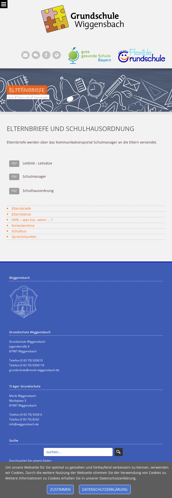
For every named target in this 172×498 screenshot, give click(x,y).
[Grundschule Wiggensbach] (86, 18)
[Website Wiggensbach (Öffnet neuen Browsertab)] (56, 55)
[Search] (78, 452)
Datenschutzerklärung (105, 489)
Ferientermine (23, 225)
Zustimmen (60, 489)
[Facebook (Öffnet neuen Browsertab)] (46, 55)
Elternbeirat (21, 214)
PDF (14, 163)
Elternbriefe (21, 208)
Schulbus (19, 231)
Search (119, 452)
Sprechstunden (24, 236)
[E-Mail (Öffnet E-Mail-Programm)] (25, 55)
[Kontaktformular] (36, 55)
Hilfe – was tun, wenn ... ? (32, 219)
